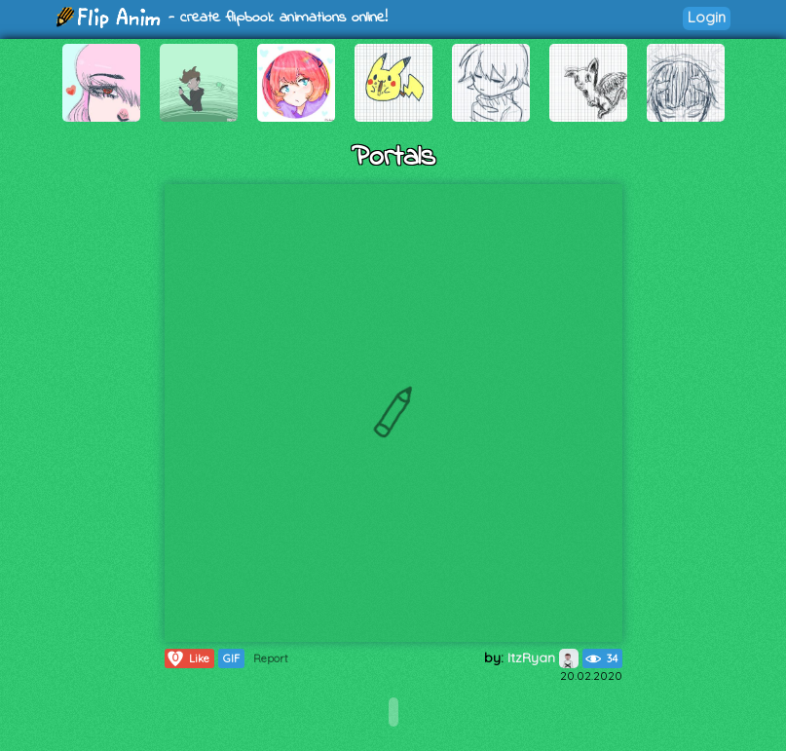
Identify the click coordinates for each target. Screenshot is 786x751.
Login (707, 17)
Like (187, 658)
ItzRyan (543, 657)
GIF (231, 658)
